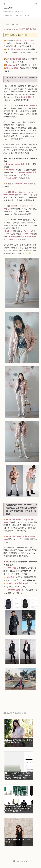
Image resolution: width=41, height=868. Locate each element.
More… (27, 15)
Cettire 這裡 (11, 178)
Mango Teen (21, 184)
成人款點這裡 (25, 97)
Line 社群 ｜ (19, 15)
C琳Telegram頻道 (17, 49)
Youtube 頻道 (12, 68)
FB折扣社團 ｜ (8, 15)
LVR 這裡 (10, 577)
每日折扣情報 (13, 699)
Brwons (28, 234)
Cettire (8, 234)
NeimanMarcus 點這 (15, 164)
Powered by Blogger (20, 861)
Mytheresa (30, 237)
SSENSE (12, 239)
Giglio (8, 231)
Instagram (10, 65)
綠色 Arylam (31, 105)
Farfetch (28, 231)
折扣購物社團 (15, 59)
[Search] (36, 3)
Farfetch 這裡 (13, 590)
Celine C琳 (8, 8)
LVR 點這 (10, 170)
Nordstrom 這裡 (14, 583)
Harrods (14, 237)
